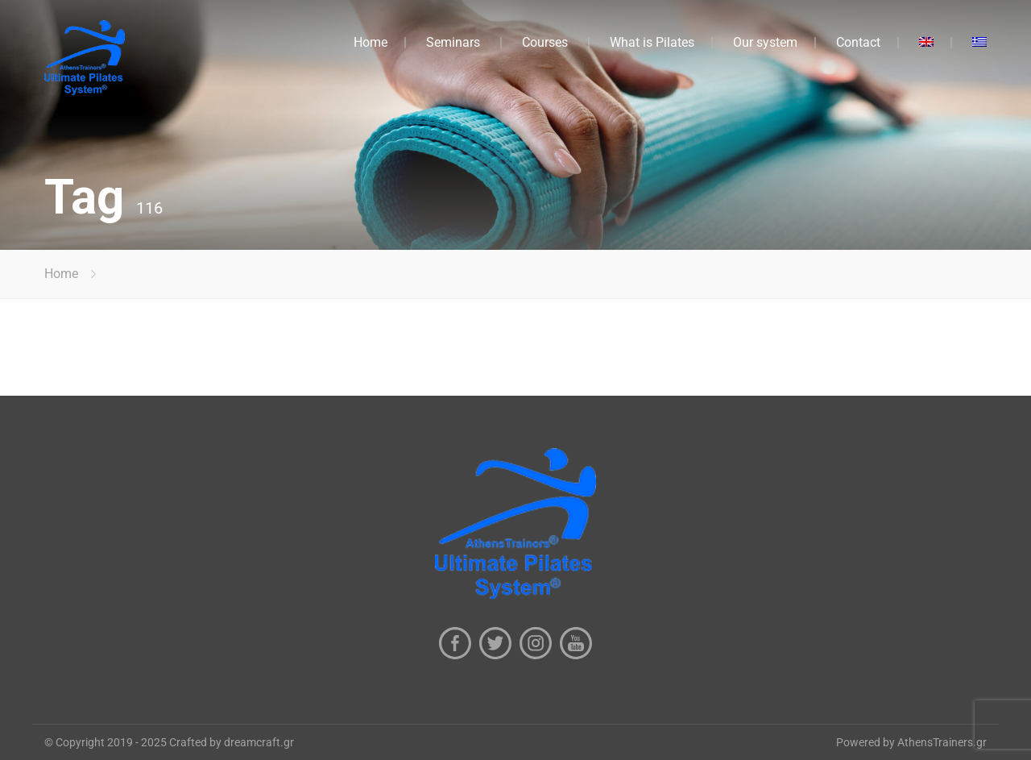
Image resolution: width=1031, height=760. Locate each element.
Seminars (453, 42)
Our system (765, 42)
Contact (858, 42)
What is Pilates (652, 42)
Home (370, 42)
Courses (545, 42)
